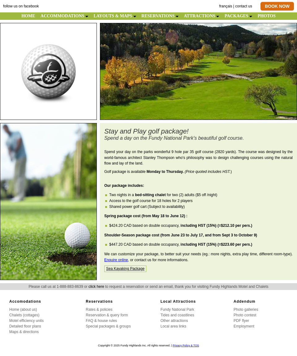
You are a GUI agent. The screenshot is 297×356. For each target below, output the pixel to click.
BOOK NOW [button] (277, 6)
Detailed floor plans (25, 326)
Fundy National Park (177, 309)
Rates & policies (99, 309)
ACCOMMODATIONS (64, 16)
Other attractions (174, 321)
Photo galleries (246, 309)
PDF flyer (241, 321)
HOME (28, 16)
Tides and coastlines (177, 315)
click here (96, 286)
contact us (243, 6)
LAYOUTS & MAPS (114, 16)
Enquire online (116, 260)
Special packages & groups (108, 326)
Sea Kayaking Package (125, 268)
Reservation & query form (107, 315)
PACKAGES (238, 16)
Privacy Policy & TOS (186, 345)
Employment (244, 326)
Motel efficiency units (26, 321)
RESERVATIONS (160, 16)
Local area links (173, 326)
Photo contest (245, 315)
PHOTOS (267, 16)
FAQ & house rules (101, 321)
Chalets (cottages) (24, 315)
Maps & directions (24, 332)
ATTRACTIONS (201, 16)
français (225, 6)
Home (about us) (23, 309)
